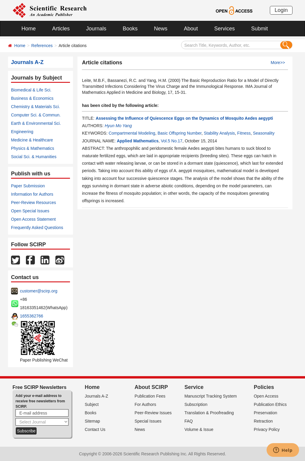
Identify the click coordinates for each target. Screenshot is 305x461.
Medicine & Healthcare (32, 140)
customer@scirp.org (38, 291)
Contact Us (95, 429)
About (191, 29)
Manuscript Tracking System (210, 396)
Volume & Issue (198, 429)
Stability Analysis (219, 133)
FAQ (188, 421)
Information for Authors (32, 194)
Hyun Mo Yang (118, 125)
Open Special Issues (30, 210)
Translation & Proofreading (209, 412)
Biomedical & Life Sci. (31, 90)
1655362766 (31, 316)
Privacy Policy (267, 429)
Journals (96, 29)
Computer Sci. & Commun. (36, 115)
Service (193, 387)
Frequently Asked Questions (37, 227)
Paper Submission (28, 185)
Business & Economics (32, 98)
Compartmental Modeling (132, 133)
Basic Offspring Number (180, 133)
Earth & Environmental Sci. (36, 123)
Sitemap (92, 421)
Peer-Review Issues (153, 412)
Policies (264, 387)
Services (224, 29)
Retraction (263, 421)
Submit (259, 29)
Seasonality (263, 133)
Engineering (22, 131)
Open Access (266, 396)
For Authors (145, 404)
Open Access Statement (33, 219)
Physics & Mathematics (32, 148)
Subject (92, 404)
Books (130, 29)
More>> (278, 62)
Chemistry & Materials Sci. (35, 106)
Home (28, 29)
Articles (61, 29)
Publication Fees (150, 396)
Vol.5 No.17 (171, 140)
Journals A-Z (96, 396)
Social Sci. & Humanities (34, 156)
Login (281, 10)
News (160, 29)
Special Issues (148, 421)
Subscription (195, 404)
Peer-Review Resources (33, 202)
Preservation (265, 412)
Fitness (243, 133)
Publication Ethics (270, 404)
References (42, 45)
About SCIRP (151, 387)
